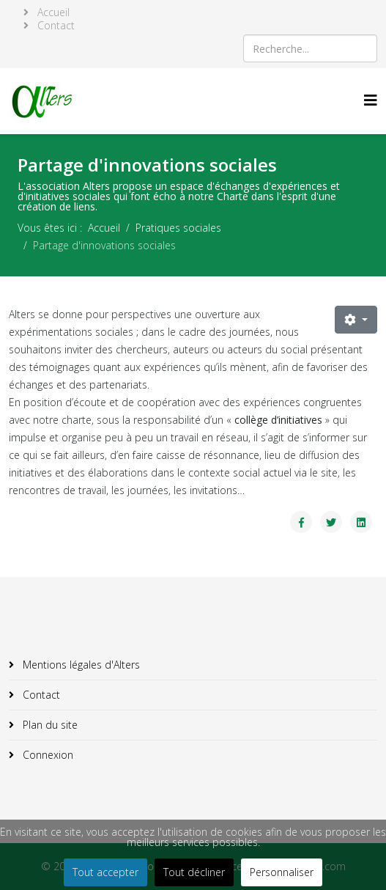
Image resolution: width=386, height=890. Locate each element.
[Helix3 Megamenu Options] (370, 100)
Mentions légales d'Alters (80, 665)
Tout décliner (194, 872)
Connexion (46, 755)
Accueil (52, 12)
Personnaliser (281, 872)
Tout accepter (105, 872)
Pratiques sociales (178, 228)
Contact (54, 25)
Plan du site (49, 725)
